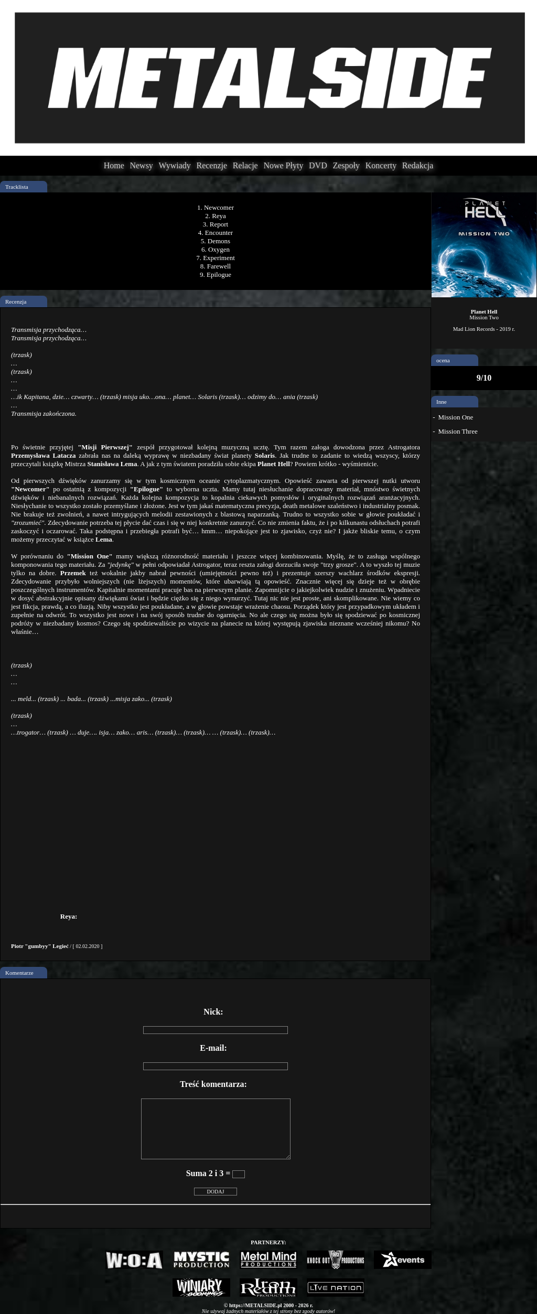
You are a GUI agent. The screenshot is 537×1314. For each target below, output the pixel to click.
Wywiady (175, 165)
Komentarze (19, 973)
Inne (441, 401)
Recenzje (211, 165)
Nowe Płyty (283, 165)
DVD (318, 165)
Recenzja (15, 301)
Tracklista (16, 187)
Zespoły (346, 165)
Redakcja (418, 165)
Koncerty (381, 165)
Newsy (141, 165)
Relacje (245, 165)
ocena (443, 360)
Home (114, 165)
